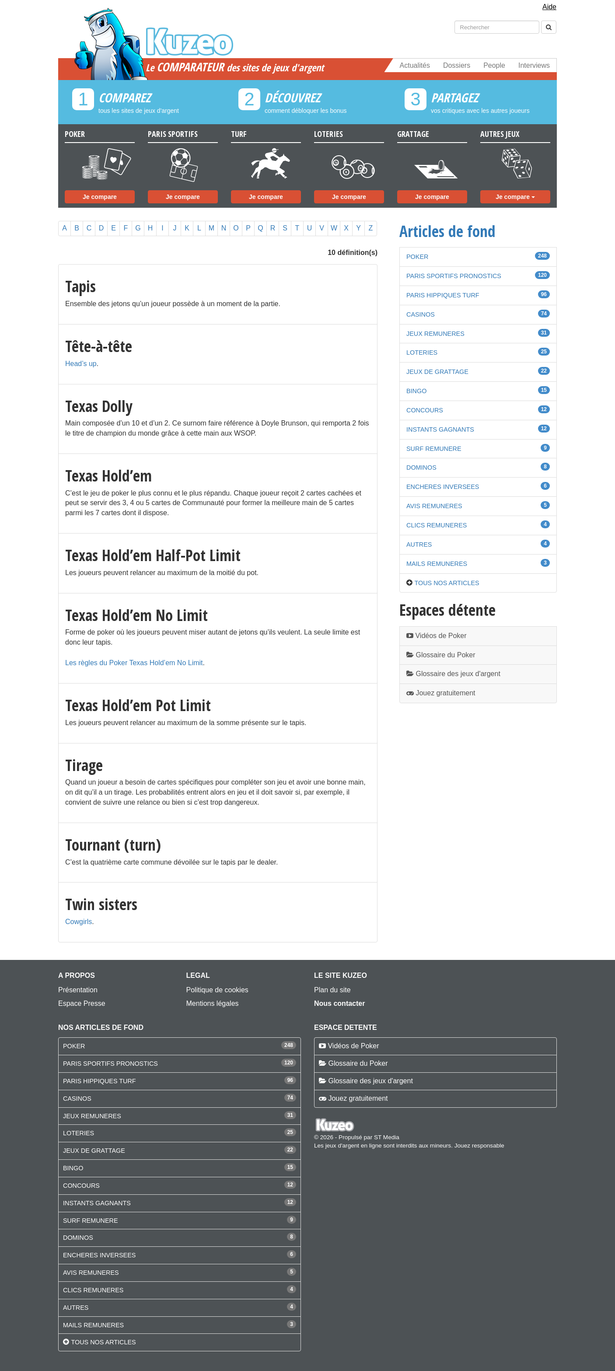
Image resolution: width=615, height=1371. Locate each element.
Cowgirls (78, 921)
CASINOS (420, 314)
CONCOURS (424, 410)
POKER (417, 256)
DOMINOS (421, 467)
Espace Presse (81, 1003)
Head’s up (81, 363)
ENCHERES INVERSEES (442, 486)
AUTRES (419, 544)
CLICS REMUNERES (436, 525)
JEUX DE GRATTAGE (437, 371)
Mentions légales (212, 1003)
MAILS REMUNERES (436, 563)
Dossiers (456, 65)
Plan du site (332, 990)
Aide (549, 6)
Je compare (100, 196)
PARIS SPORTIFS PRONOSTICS (453, 275)
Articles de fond (447, 230)
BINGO (416, 390)
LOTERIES (421, 352)
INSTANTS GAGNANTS (440, 429)
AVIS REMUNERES (434, 505)
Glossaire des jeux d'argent (453, 673)
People (494, 65)
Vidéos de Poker (436, 635)
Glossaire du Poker (440, 655)
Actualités (415, 65)
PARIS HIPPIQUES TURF (442, 295)
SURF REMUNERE (433, 448)
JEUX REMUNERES (435, 333)
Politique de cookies (217, 990)
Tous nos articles (446, 582)
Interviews (534, 65)
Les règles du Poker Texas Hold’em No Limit (134, 662)
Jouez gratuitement (440, 693)
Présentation (78, 990)
